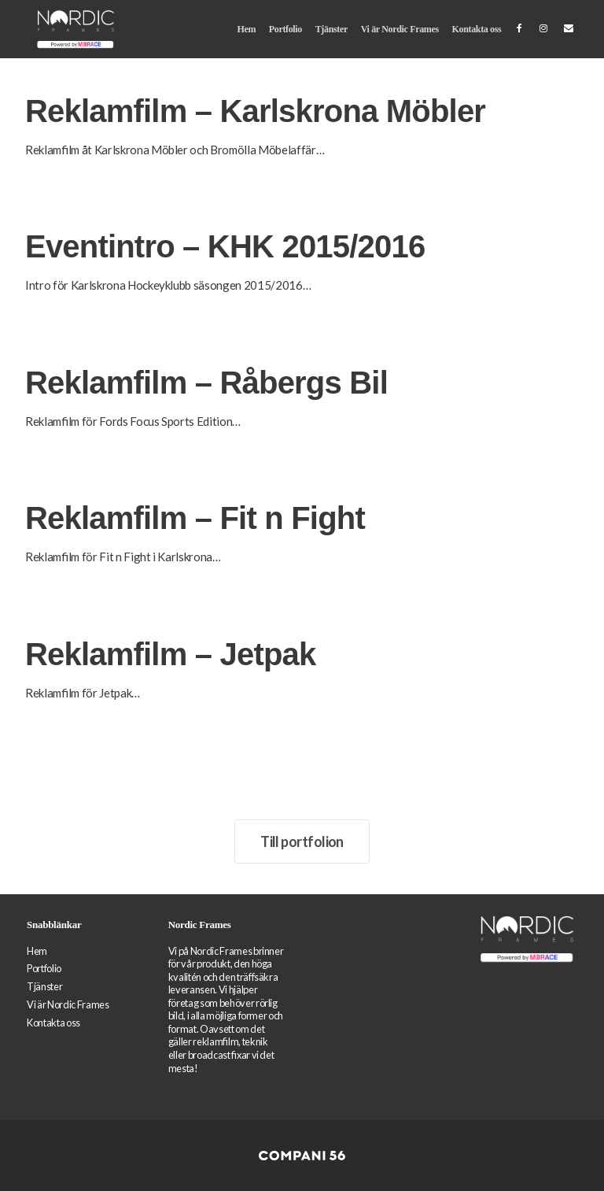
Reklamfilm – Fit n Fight (195, 518)
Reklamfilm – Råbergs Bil (206, 382)
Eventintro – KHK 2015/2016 (225, 246)
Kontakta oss (477, 29)
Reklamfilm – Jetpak (170, 654)
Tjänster (331, 29)
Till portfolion (302, 841)
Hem (246, 29)
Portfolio (285, 29)
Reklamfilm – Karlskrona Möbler (255, 111)
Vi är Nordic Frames (400, 29)
